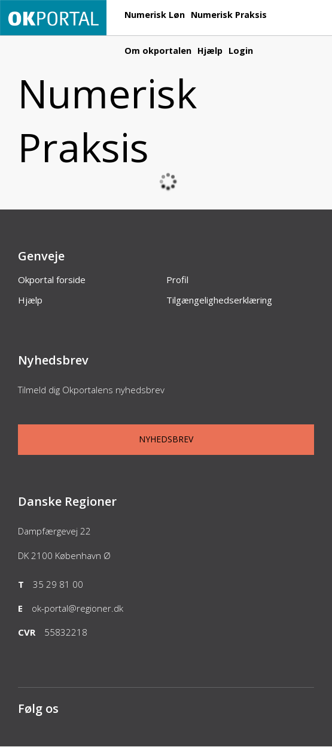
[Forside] (53, 29)
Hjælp (210, 50)
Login (241, 50)
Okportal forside (52, 280)
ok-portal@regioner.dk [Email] (77, 608)
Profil (177, 280)
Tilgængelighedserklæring (219, 300)
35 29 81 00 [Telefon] (58, 584)
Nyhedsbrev (166, 439)
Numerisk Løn (154, 14)
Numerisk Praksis (229, 14)
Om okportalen (157, 50)
